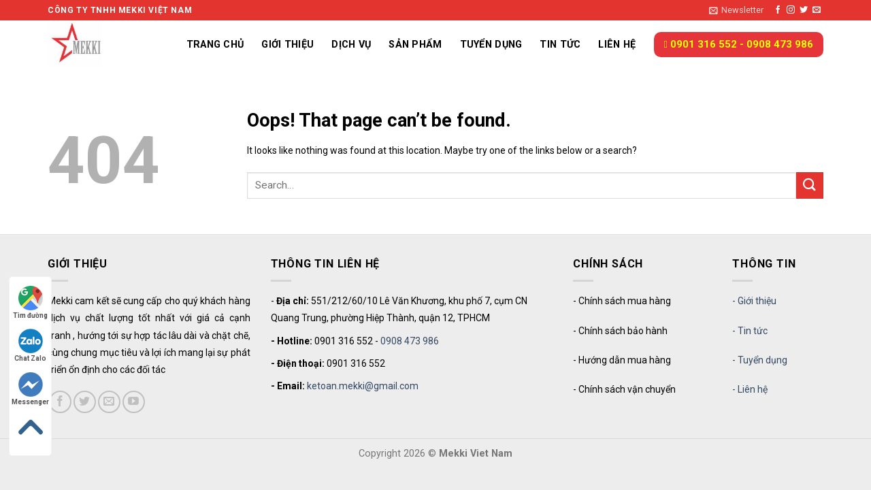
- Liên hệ (750, 389)
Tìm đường (30, 302)
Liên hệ (617, 44)
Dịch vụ (351, 44)
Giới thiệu (287, 44)
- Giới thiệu (754, 300)
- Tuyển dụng (759, 360)
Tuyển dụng (491, 44)
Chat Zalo (30, 345)
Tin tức (560, 44)
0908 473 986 (409, 341)
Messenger (30, 389)
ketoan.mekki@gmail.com (362, 385)
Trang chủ (215, 44)
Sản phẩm (415, 44)
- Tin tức (750, 330)
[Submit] (809, 185)
